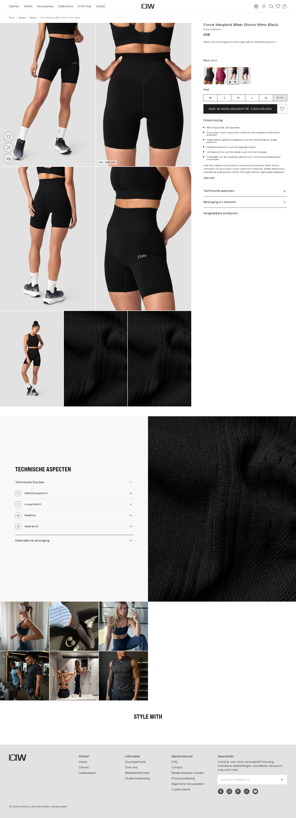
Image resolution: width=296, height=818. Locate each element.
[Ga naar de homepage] (148, 6)
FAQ (174, 762)
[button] (48, 94)
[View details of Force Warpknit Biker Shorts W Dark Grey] (209, 75)
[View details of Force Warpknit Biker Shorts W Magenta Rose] (221, 75)
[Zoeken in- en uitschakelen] (271, 6)
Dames (14, 6)
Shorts (32, 17)
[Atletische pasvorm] (8, 136)
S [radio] (224, 97)
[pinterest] (238, 791)
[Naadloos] (8, 158)
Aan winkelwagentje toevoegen (240, 109)
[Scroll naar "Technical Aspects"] (245, 191)
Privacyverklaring (183, 778)
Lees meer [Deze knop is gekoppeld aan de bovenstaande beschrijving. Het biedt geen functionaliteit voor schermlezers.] (209, 177)
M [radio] (238, 97)
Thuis (12, 17)
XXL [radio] (280, 97)
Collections (65, 6)
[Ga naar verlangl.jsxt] (278, 6)
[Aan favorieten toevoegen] (282, 109)
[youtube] (255, 791)
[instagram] (229, 791)
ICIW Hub (84, 6)
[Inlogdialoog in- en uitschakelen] (264, 6)
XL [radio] (266, 97)
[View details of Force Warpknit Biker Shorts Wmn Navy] (245, 75)
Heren (28, 6)
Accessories (45, 6)
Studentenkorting (137, 778)
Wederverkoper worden (187, 773)
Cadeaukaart (87, 773)
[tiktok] (247, 791)
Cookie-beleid (180, 789)
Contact (176, 767)
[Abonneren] (282, 780)
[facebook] (221, 791)
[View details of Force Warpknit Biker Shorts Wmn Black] (233, 75)
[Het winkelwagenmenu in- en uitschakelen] (284, 6)
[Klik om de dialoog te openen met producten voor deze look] (24, 626)
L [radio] (252, 97)
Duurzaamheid (135, 762)
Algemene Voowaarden (187, 784)
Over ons (131, 767)
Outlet (99, 6)
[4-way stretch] (8, 147)
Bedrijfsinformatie (137, 773)
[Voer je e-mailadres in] (247, 779)
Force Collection (213, 29)
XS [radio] (210, 97)
